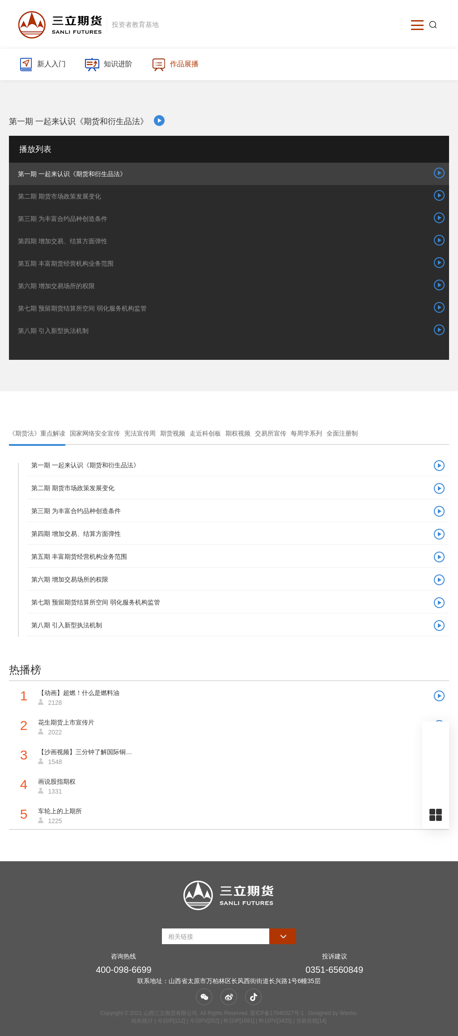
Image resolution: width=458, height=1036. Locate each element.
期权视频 (237, 433)
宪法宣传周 (140, 433)
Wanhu (347, 1013)
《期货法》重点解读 (37, 433)
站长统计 (142, 1021)
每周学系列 (306, 433)
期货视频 (172, 433)
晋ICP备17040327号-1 (277, 1013)
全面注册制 (342, 433)
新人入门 (42, 64)
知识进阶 (108, 64)
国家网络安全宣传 (95, 433)
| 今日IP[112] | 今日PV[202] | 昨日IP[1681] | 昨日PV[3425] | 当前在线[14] (240, 1021)
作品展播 (175, 64)
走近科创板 (205, 433)
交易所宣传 (270, 433)
